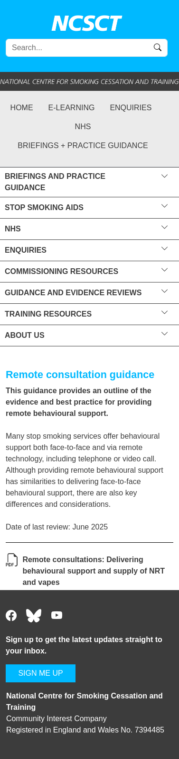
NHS (83, 127)
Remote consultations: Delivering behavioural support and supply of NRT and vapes (93, 571)
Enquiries (130, 108)
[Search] (87, 48)
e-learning (71, 108)
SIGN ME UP (40, 673)
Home (21, 108)
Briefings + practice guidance (83, 145)
